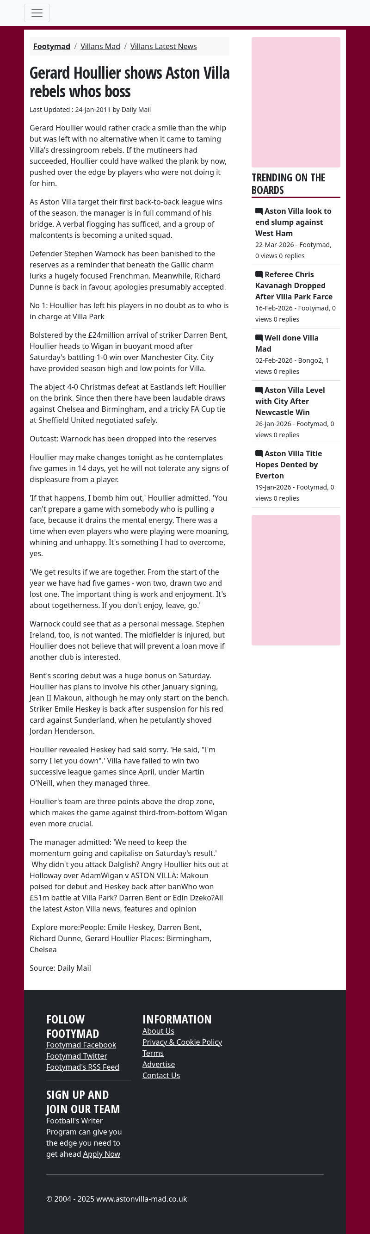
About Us (158, 1031)
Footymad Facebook (81, 1045)
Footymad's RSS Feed (82, 1067)
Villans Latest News (163, 46)
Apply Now (101, 1154)
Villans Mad (100, 46)
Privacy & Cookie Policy (182, 1042)
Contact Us (161, 1075)
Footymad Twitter (76, 1056)
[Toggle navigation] (37, 13)
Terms (153, 1053)
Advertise (158, 1064)
